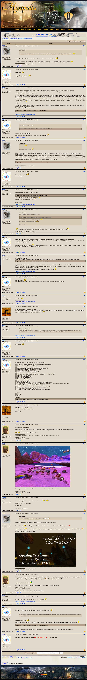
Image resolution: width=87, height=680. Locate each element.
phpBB (41, 671)
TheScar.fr (17, 114)
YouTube (23, 114)
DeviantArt (28, 114)
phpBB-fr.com (46, 672)
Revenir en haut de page (7, 66)
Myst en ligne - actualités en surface (25, 38)
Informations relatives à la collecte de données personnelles (43, 670)
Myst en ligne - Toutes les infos (16, 663)
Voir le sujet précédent (70, 41)
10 (80, 657)
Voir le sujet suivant (80, 41)
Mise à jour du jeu (44, 34)
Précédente (69, 657)
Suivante (83, 657)
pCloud (33, 114)
